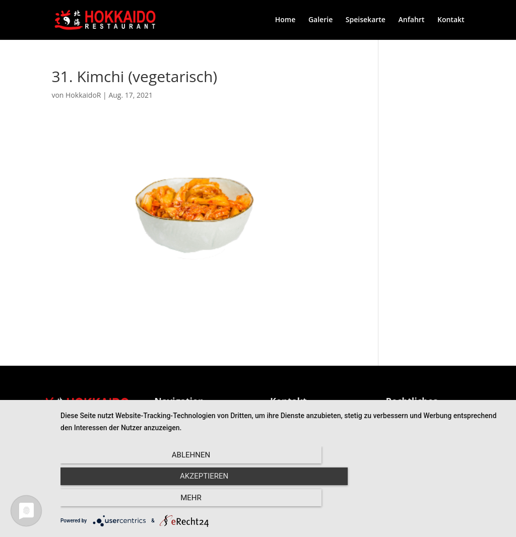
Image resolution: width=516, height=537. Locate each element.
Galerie (320, 21)
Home (285, 21)
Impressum (404, 416)
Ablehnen (127, 501)
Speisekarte (365, 21)
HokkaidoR (83, 95)
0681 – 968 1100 (297, 416)
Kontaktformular (297, 428)
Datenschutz (405, 428)
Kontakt (451, 21)
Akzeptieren (283, 501)
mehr (439, 501)
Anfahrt (412, 21)
